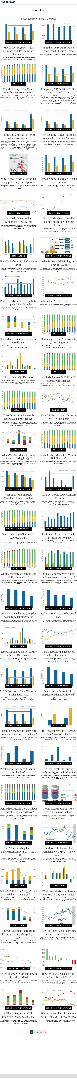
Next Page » (41, 1032)
